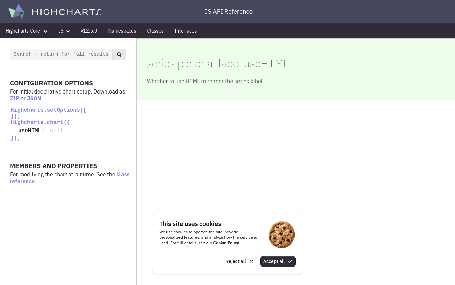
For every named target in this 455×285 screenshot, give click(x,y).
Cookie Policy (226, 242)
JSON (34, 98)
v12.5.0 (89, 31)
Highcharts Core (26, 31)
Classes (155, 31)
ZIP (14, 98)
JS (64, 31)
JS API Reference (229, 11)
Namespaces (122, 31)
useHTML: (33, 131)
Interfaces (186, 31)
